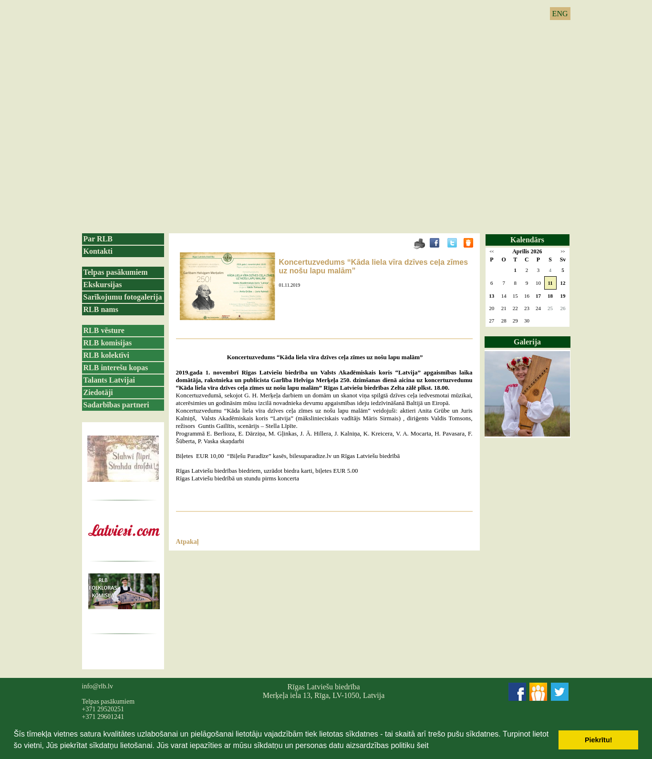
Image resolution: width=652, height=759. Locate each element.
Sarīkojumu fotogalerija (122, 297)
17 (538, 296)
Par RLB (98, 239)
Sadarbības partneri (116, 405)
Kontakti (98, 251)
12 (563, 283)
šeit (423, 745)
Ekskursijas (102, 285)
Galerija (527, 342)
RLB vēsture (103, 330)
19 (563, 296)
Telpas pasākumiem (115, 272)
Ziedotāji (98, 392)
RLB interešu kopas (115, 368)
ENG (560, 14)
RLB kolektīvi (106, 355)
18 (550, 296)
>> (562, 252)
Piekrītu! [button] (598, 740)
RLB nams (100, 309)
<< (491, 252)
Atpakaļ (187, 541)
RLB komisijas (107, 343)
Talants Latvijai (109, 380)
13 (491, 296)
